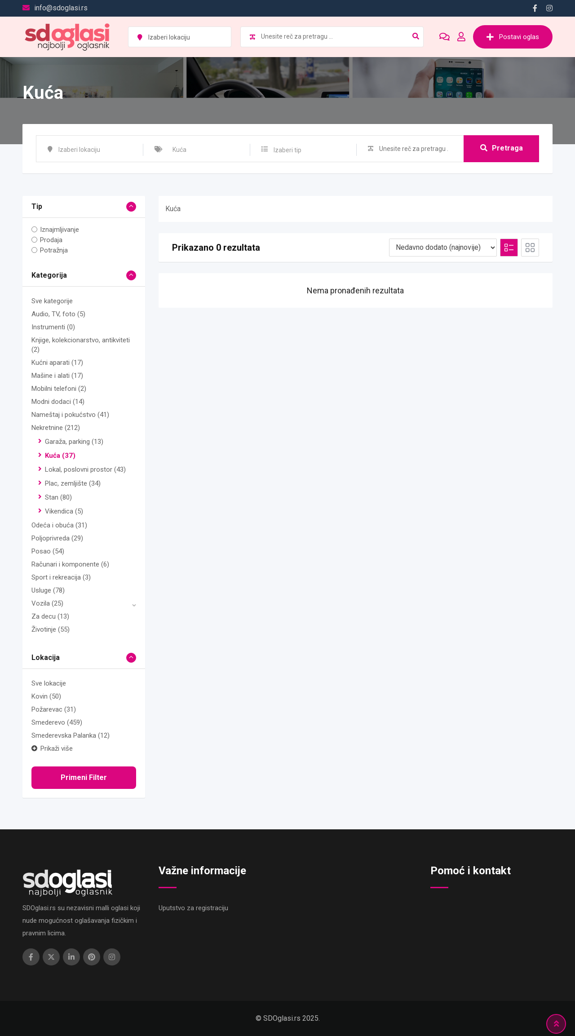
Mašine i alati (57, 376)
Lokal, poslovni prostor (85, 469)
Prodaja (51, 240)
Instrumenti (53, 327)
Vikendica (64, 511)
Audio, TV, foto (58, 314)
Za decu (50, 616)
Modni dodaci (57, 402)
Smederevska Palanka (70, 735)
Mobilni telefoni (58, 389)
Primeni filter (84, 777)
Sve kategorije (52, 301)
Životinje (50, 629)
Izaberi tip (287, 150)
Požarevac (53, 709)
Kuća (60, 456)
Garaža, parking (74, 442)
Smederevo (56, 722)
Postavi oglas (513, 37)
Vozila (47, 603)
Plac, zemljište (73, 483)
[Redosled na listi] (443, 248)
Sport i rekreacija (61, 577)
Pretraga (501, 148)
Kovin (46, 696)
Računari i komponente (70, 564)
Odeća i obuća (59, 525)
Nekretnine (55, 428)
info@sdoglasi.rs (61, 8)
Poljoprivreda (57, 538)
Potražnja (54, 250)
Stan (58, 497)
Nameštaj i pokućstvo (70, 415)
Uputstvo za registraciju (193, 908)
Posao (47, 551)
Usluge (48, 590)
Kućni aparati (57, 363)
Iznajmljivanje (59, 230)
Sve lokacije (48, 683)
